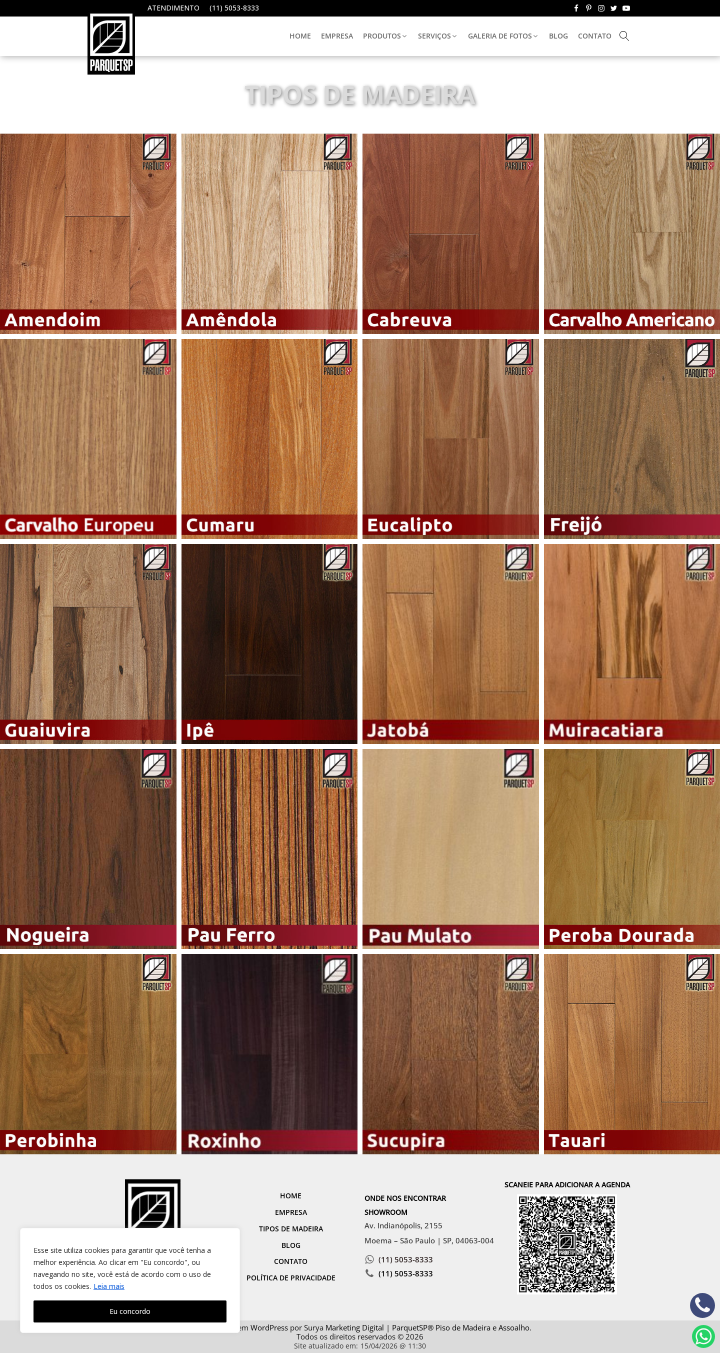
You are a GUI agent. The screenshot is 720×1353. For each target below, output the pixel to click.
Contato (595, 36)
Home (300, 36)
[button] (385, 36)
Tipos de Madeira (291, 1228)
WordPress (269, 1327)
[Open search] (624, 36)
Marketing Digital (355, 1327)
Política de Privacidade (291, 1277)
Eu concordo (130, 1311)
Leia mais (109, 1286)
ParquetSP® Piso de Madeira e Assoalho (461, 1327)
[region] (130, 1280)
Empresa (337, 36)
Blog (558, 36)
